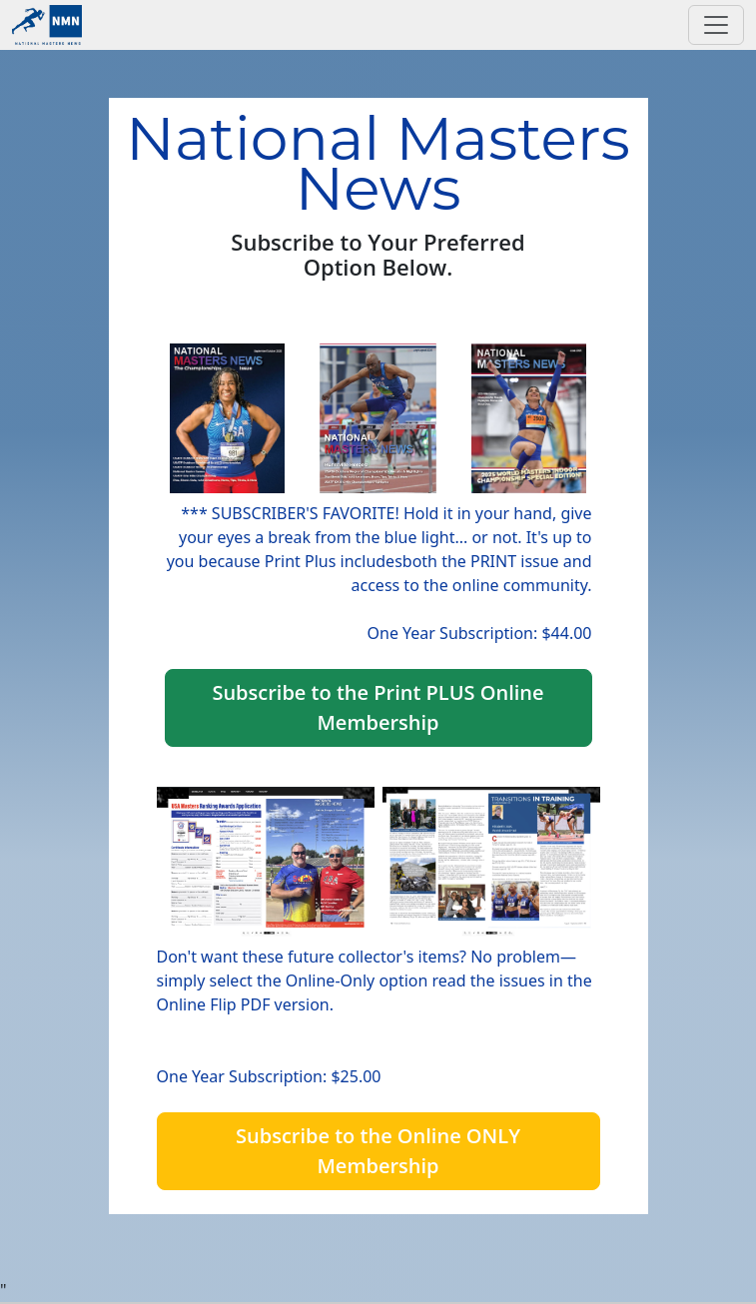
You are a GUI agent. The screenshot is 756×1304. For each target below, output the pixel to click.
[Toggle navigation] (716, 25)
